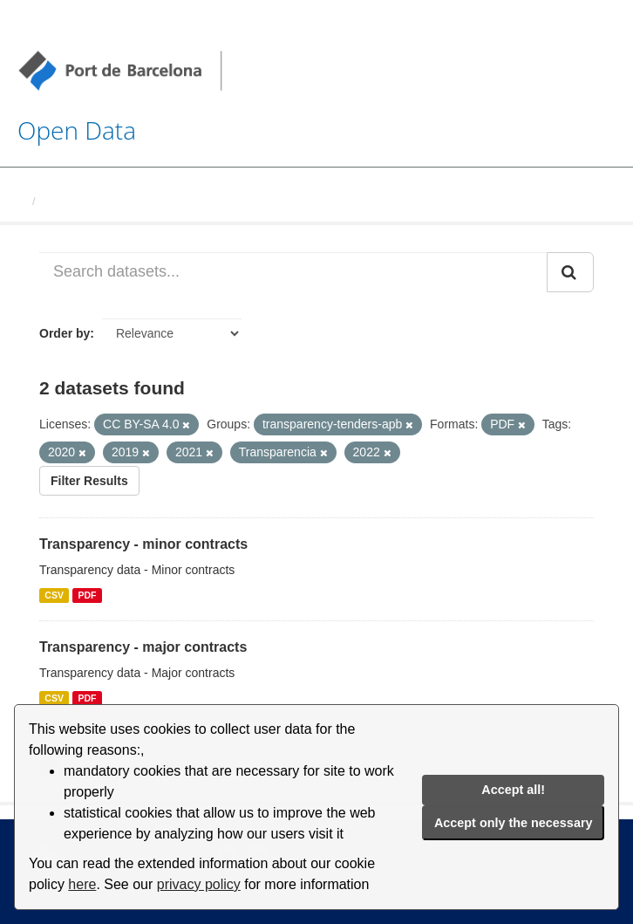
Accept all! (513, 790)
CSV (54, 595)
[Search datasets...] (293, 272)
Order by (64, 333)
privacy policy (199, 884)
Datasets (66, 201)
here (82, 884)
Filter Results (89, 481)
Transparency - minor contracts (143, 544)
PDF (87, 595)
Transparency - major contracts (143, 647)
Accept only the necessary (513, 823)
